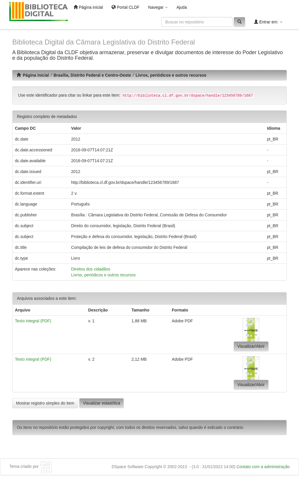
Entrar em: (268, 21)
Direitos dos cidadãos (90, 269)
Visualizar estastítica (101, 403)
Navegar (158, 7)
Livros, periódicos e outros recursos (170, 75)
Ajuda (181, 7)
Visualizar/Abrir (251, 346)
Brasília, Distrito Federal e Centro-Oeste (92, 75)
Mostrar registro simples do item (45, 403)
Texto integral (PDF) (33, 321)
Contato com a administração (263, 466)
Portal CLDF (125, 7)
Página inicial (88, 7)
